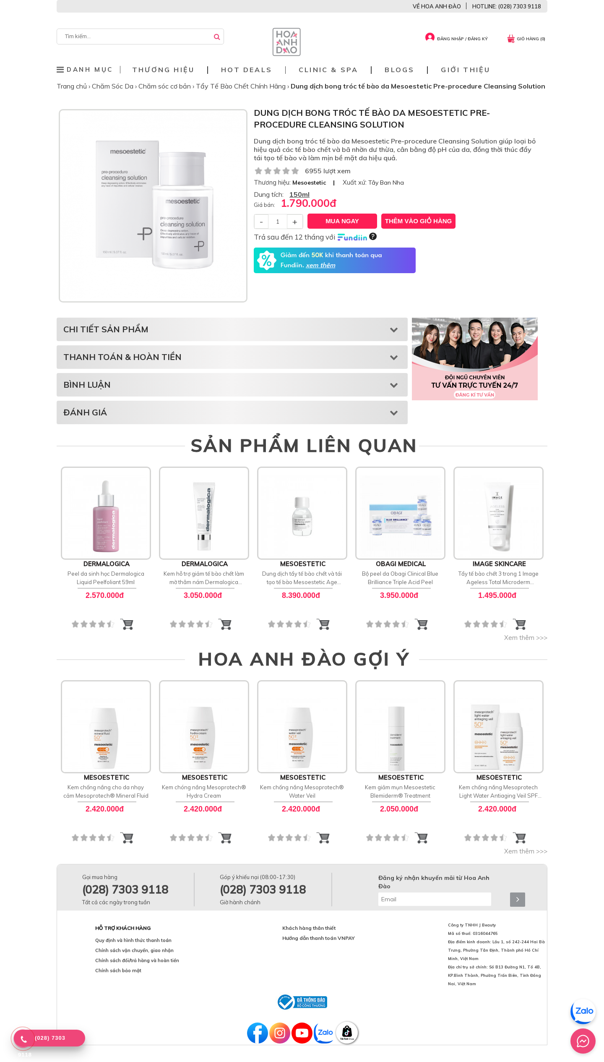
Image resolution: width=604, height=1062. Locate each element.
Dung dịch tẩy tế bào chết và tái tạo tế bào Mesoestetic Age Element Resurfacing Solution (302, 578)
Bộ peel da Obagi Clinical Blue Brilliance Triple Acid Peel (400, 577)
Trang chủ (73, 86)
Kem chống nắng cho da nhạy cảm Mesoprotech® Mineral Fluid (105, 791)
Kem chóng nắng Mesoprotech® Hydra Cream (204, 791)
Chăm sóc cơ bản (165, 86)
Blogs (399, 70)
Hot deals (246, 70)
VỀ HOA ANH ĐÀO (437, 6)
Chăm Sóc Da (113, 86)
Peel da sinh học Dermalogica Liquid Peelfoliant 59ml (106, 577)
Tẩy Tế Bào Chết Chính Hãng (241, 86)
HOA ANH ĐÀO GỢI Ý (304, 658)
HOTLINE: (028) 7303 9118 (506, 6)
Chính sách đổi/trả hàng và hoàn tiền (137, 960)
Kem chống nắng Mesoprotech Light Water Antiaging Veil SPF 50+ (498, 792)
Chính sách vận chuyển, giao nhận (134, 950)
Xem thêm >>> (525, 638)
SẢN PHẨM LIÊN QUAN (304, 445)
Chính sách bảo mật (118, 970)
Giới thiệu (465, 70)
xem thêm (320, 265)
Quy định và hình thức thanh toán (133, 940)
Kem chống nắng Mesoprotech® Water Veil (302, 791)
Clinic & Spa (328, 70)
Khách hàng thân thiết (309, 928)
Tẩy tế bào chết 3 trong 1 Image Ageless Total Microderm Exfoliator (498, 578)
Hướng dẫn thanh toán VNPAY (318, 938)
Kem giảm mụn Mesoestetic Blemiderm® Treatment (400, 791)
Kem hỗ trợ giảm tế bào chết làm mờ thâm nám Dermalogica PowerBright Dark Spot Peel (204, 578)
